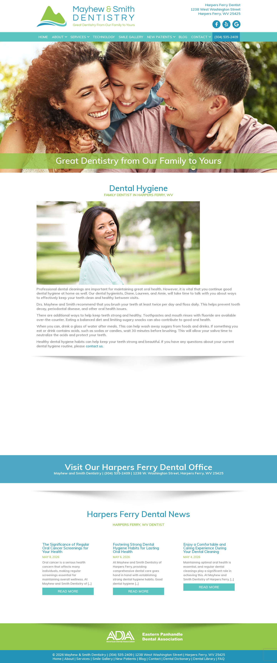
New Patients (159, 37)
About (58, 37)
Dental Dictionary (176, 659)
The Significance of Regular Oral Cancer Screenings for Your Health (65, 548)
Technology (104, 37)
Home (43, 37)
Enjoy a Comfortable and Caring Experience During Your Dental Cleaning (204, 548)
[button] (66, 37)
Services (78, 37)
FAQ (221, 659)
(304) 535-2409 (226, 37)
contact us (94, 346)
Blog (183, 37)
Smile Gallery (131, 37)
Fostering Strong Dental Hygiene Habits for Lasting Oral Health (136, 548)
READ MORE (76, 591)
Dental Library (204, 659)
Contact (199, 37)
